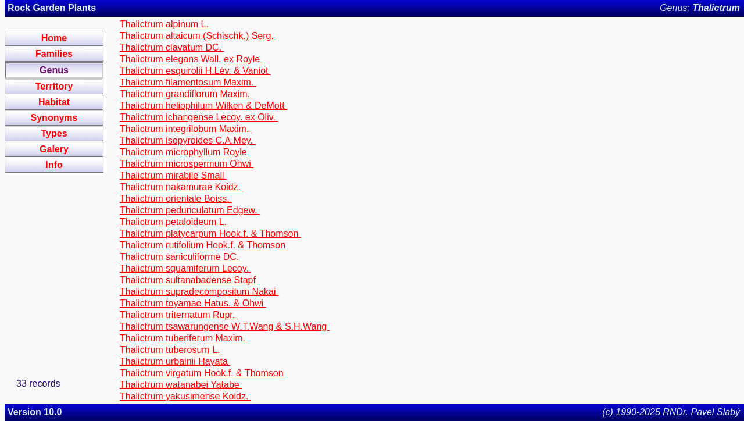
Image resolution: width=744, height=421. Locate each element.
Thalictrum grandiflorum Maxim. (186, 94)
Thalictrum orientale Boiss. (176, 199)
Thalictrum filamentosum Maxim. (188, 82)
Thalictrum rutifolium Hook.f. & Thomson (204, 245)
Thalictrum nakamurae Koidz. (182, 187)
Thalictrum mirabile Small (173, 175)
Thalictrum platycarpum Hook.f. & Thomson (210, 233)
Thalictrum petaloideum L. (175, 222)
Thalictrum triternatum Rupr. (179, 315)
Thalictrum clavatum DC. (172, 47)
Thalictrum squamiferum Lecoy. (185, 268)
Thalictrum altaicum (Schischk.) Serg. (198, 36)
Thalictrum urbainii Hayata (175, 361)
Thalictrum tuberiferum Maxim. (184, 338)
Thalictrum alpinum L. (165, 24)
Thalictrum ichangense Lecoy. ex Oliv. (199, 117)
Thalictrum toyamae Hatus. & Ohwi (193, 303)
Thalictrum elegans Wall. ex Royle (191, 59)
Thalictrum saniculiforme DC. (181, 257)
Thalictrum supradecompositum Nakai (199, 292)
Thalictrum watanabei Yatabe (181, 385)
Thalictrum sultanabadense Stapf (189, 280)
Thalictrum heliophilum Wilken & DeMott (203, 105)
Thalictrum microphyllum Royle (184, 152)
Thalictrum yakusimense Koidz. (185, 396)
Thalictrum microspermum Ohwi (186, 164)
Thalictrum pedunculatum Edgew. (190, 210)
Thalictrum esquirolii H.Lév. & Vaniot (195, 71)
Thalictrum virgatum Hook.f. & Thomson (203, 373)
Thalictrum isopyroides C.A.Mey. (188, 140)
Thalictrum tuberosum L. (171, 350)
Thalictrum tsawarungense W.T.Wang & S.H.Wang (225, 326)
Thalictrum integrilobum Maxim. (186, 129)
